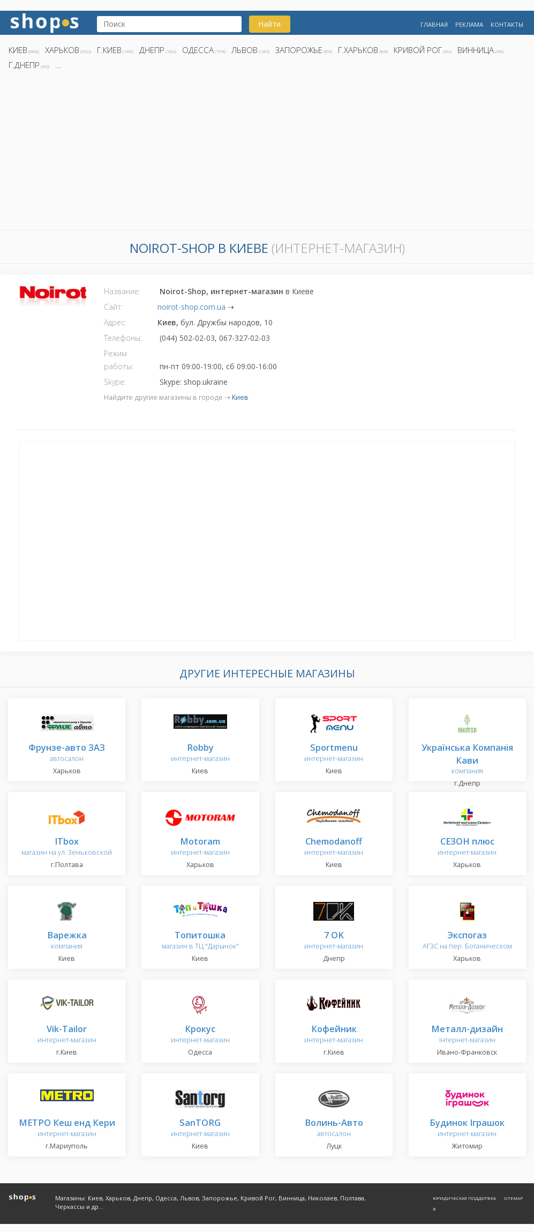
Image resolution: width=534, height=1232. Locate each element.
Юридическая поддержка (464, 1198)
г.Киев (109, 49)
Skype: (115, 382)
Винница (475, 49)
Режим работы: (118, 359)
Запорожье (298, 49)
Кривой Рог (418, 49)
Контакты (507, 24)
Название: (122, 291)
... (58, 64)
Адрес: (115, 322)
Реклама (469, 24)
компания (467, 759)
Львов (244, 49)
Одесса (198, 49)
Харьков (62, 49)
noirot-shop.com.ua (191, 307)
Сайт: (113, 307)
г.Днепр (24, 64)
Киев (18, 49)
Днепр (151, 49)
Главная (434, 24)
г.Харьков (358, 49)
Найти (269, 24)
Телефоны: (123, 338)
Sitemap (513, 1198)
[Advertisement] (267, 153)
